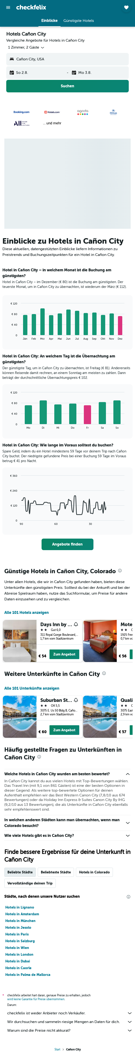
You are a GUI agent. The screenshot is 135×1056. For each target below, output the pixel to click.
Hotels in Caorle (18, 968)
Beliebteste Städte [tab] (56, 872)
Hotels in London (19, 954)
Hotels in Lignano (19, 907)
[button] (8, 7)
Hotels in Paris (17, 934)
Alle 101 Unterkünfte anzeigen (31, 688)
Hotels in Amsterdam (22, 914)
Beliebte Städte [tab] (20, 872)
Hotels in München (20, 921)
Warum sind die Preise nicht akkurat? (70, 1030)
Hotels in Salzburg (20, 941)
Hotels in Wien (17, 948)
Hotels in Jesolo (18, 927)
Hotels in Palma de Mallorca (27, 975)
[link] (68, 544)
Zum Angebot (64, 654)
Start (57, 1049)
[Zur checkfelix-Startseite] (31, 7)
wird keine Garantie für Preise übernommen (35, 999)
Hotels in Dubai (17, 961)
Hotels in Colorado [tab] (94, 872)
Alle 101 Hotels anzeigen (26, 612)
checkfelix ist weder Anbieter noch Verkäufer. (70, 1013)
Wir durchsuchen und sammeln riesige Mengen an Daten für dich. (70, 1022)
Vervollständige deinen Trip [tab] (30, 883)
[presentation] (120, 570)
